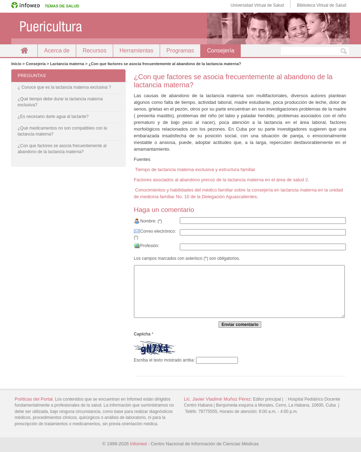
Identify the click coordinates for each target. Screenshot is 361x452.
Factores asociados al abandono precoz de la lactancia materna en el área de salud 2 (221, 179)
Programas (180, 51)
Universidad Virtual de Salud (257, 5)
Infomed (138, 443)
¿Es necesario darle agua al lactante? (53, 116)
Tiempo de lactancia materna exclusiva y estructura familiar (195, 169)
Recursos (94, 51)
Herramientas (136, 51)
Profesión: (149, 245)
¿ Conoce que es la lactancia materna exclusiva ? (64, 87)
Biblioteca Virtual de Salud (321, 5)
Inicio (24, 50)
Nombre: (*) (151, 221)
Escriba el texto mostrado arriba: (164, 360)
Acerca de (56, 51)
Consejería (220, 51)
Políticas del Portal (34, 399)
